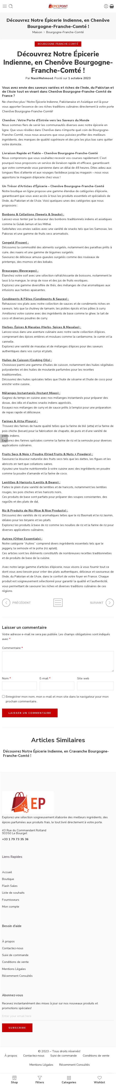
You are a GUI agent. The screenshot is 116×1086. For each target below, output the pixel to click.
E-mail (45, 678)
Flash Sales (10, 886)
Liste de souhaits (13, 893)
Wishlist (99, 1079)
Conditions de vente (15, 962)
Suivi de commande (15, 955)
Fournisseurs (10, 900)
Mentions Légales (14, 969)
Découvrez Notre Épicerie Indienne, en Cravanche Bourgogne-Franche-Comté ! (56, 753)
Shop (14, 1079)
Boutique (8, 879)
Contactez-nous (12, 948)
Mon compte (10, 906)
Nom (6, 678)
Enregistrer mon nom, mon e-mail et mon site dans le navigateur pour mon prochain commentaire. (57, 699)
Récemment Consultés (17, 976)
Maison (37, 32)
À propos (8, 941)
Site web (83, 678)
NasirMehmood (42, 78)
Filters (40, 1079)
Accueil (7, 872)
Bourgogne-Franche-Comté (65, 32)
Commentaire (12, 648)
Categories (69, 1079)
